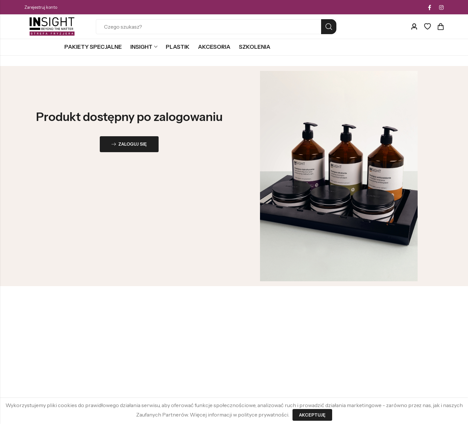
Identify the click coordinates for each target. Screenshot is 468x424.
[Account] (414, 27)
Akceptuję (312, 415)
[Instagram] (441, 7)
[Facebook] (429, 7)
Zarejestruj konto (40, 7)
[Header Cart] (440, 26)
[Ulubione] (427, 26)
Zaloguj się (129, 145)
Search (328, 26)
